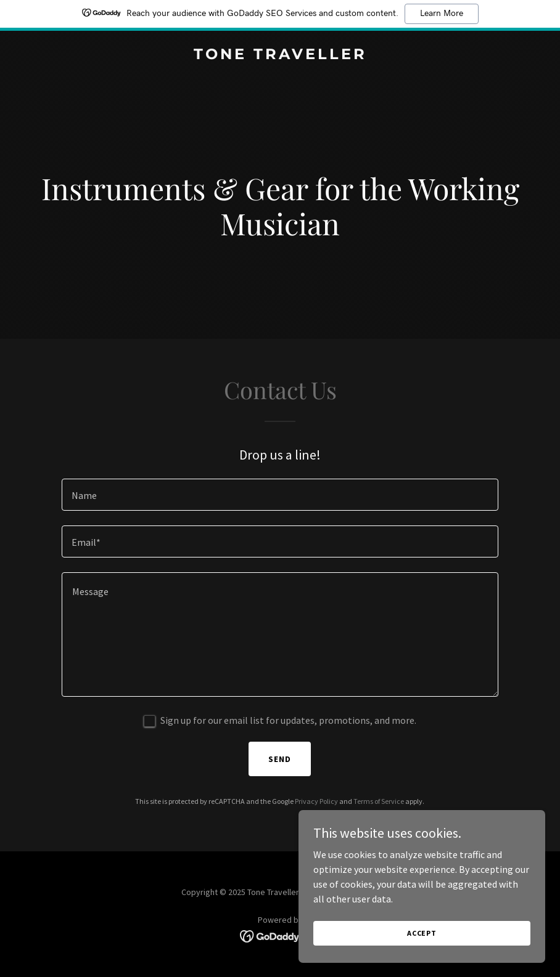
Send (279, 758)
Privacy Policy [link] (316, 801)
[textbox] (280, 495)
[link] (280, 55)
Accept (422, 933)
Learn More (441, 13)
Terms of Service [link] (378, 801)
